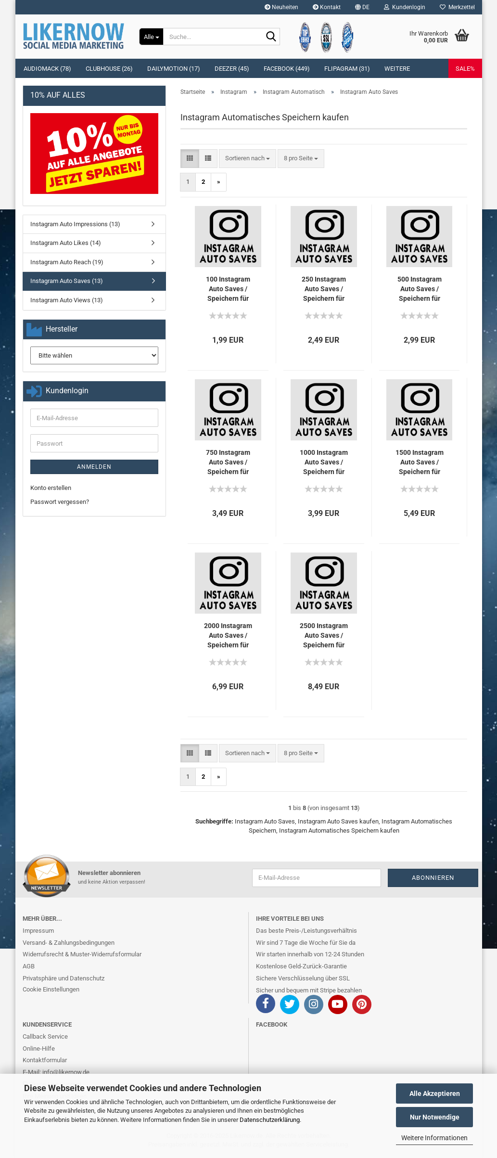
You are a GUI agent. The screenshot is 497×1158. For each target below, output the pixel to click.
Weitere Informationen (434, 1138)
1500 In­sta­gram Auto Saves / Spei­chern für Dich (419, 462)
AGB (29, 966)
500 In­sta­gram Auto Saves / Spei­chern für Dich (419, 289)
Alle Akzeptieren (434, 1093)
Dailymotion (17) (173, 68)
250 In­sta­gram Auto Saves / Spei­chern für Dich (324, 289)
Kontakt (327, 7)
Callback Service (45, 1036)
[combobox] (247, 158)
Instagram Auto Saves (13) (66, 280)
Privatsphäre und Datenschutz (63, 978)
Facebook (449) (287, 68)
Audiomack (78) (47, 68)
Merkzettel (457, 7)
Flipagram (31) (347, 68)
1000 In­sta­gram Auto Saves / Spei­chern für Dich (324, 462)
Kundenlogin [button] (404, 7)
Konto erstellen (50, 487)
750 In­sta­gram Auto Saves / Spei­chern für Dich (228, 462)
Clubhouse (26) (109, 68)
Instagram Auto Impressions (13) (75, 224)
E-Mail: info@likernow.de (56, 1072)
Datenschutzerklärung (270, 1119)
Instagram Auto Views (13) (66, 300)
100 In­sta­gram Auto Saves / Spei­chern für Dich (228, 289)
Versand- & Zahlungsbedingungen (69, 942)
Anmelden (94, 466)
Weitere (397, 68)
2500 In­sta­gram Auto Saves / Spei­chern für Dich (324, 636)
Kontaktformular (45, 1060)
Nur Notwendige (434, 1117)
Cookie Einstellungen (51, 989)
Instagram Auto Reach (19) (66, 262)
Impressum (38, 930)
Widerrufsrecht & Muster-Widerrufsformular (82, 954)
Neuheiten (281, 7)
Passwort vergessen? (59, 501)
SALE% (465, 68)
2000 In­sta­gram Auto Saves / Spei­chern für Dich (228, 636)
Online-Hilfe (39, 1048)
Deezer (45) (232, 68)
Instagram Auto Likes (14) (65, 242)
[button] (362, 7)
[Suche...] (151, 36)
